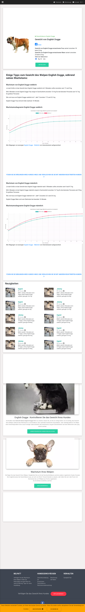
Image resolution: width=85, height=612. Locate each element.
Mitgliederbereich (42, 485)
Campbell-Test (67, 577)
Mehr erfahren (38, 609)
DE (81, 3)
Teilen (38, 45)
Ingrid (20, 289)
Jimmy (59, 289)
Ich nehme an (54, 609)
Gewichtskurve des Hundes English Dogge (42, 431)
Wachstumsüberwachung (44, 585)
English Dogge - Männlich (32, 245)
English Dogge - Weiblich (31, 145)
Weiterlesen (42, 64)
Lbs (44, 59)
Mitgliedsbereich (58, 594)
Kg (39, 59)
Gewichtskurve (41, 583)
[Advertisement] (42, 21)
